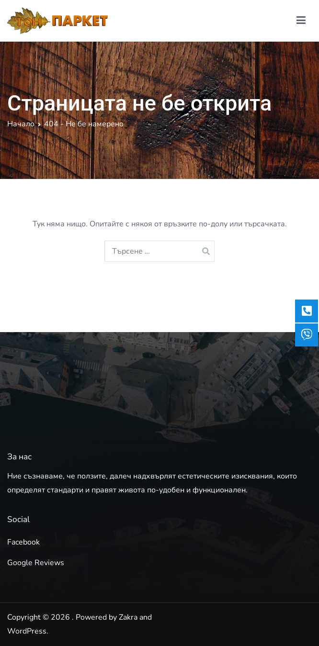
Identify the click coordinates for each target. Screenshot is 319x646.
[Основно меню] (301, 20)
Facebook (23, 542)
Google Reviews (35, 562)
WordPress (26, 631)
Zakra (128, 617)
